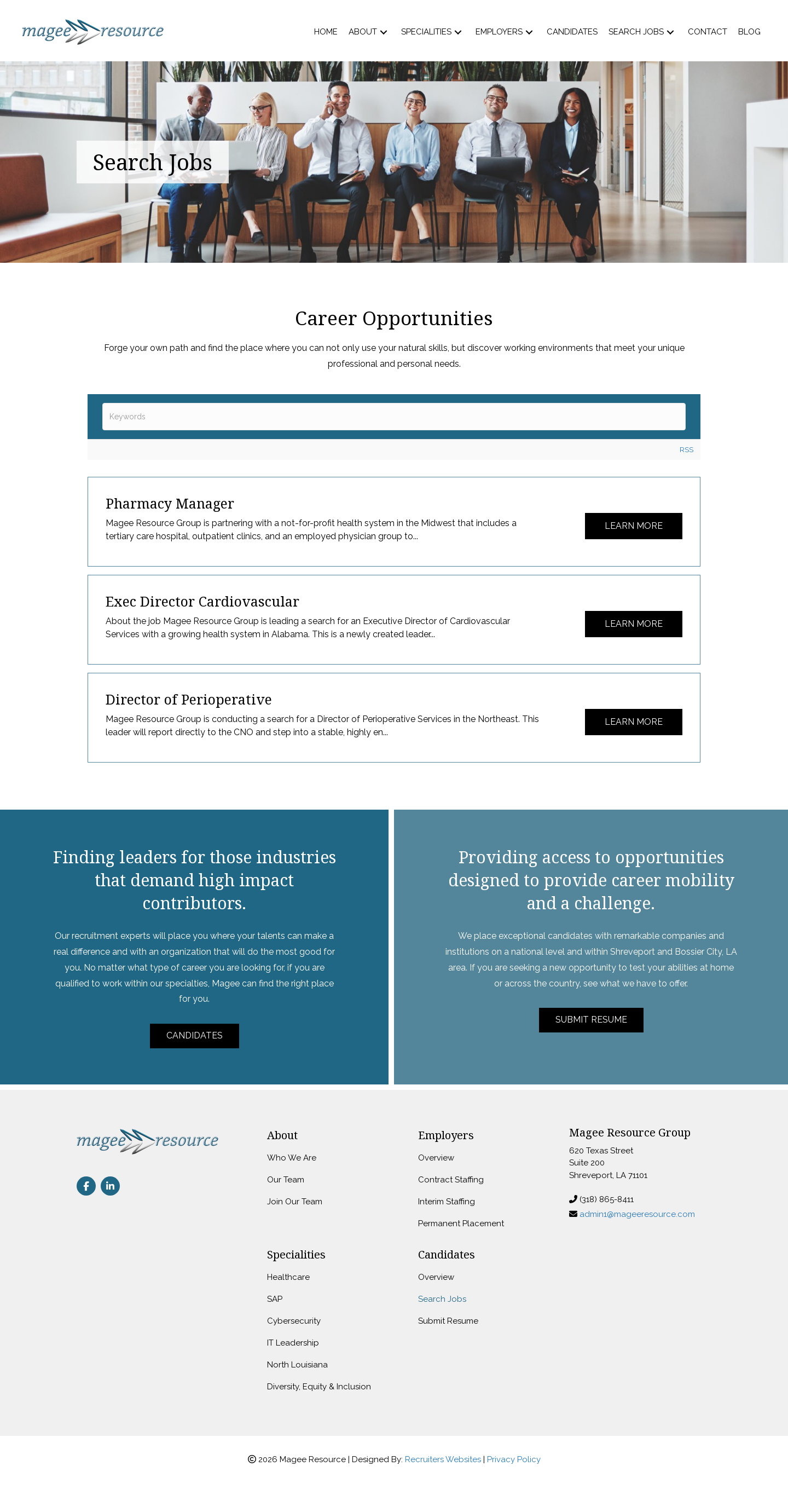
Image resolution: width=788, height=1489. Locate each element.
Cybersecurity (294, 1321)
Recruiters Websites (443, 1459)
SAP (274, 1299)
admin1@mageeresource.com (637, 1214)
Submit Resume (448, 1321)
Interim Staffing (446, 1202)
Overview (436, 1158)
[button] (383, 32)
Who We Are (291, 1158)
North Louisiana (297, 1365)
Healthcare (288, 1277)
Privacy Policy (514, 1459)
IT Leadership (293, 1343)
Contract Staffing (451, 1180)
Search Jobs (442, 1299)
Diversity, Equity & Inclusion (319, 1387)
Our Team (285, 1180)
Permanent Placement (461, 1223)
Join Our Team (294, 1202)
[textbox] (394, 416)
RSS (686, 450)
